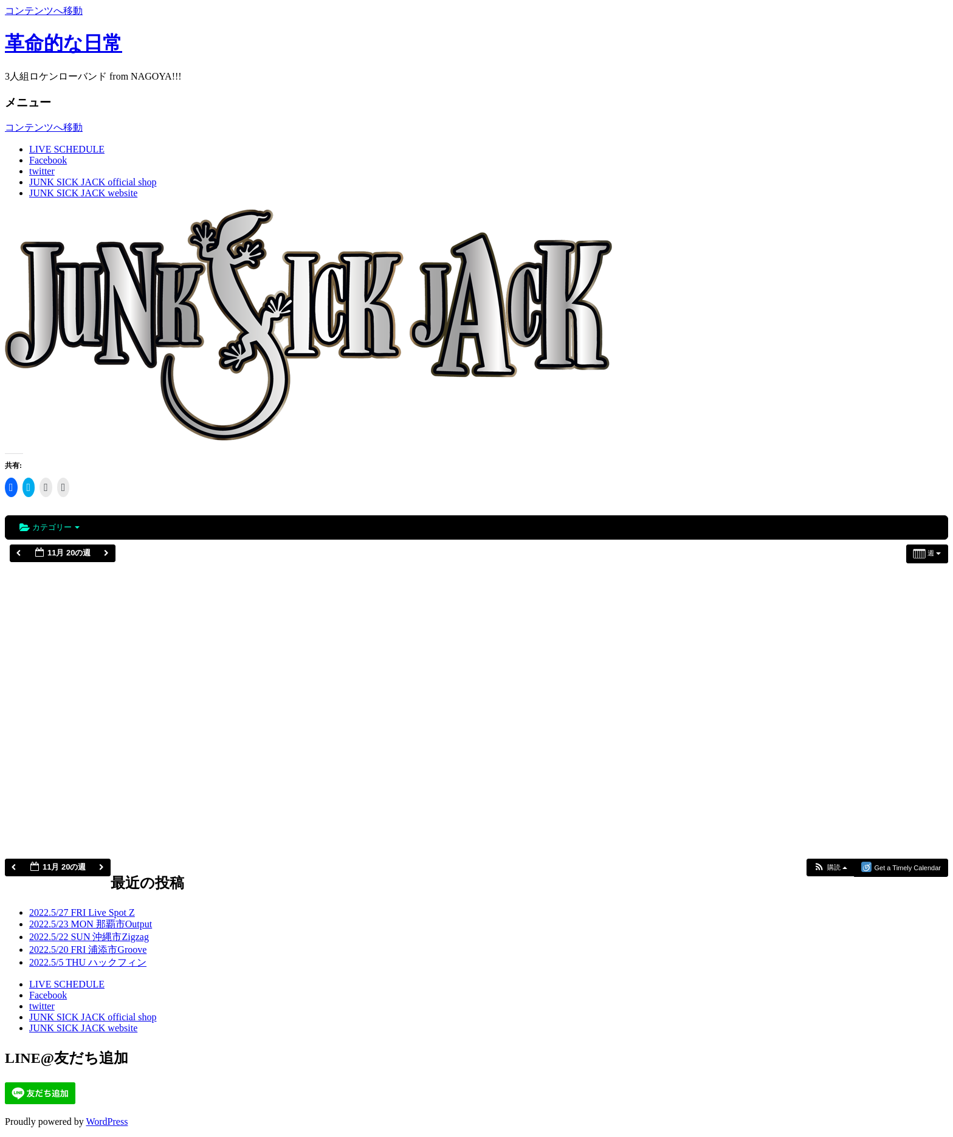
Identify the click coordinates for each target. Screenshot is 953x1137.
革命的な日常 (63, 43)
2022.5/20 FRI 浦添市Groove (87, 949)
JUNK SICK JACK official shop (92, 182)
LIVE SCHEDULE (67, 149)
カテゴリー (49, 527)
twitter (42, 171)
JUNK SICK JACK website (83, 193)
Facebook (48, 160)
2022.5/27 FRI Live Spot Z (82, 912)
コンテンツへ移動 (44, 10)
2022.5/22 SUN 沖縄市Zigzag (89, 937)
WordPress (107, 1121)
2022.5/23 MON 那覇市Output (90, 924)
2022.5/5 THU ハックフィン (87, 962)
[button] (830, 867)
